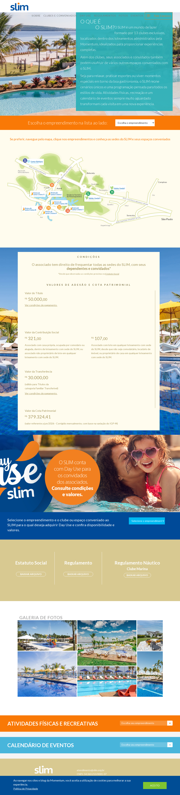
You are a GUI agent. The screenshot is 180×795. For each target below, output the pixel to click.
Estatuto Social (112, 274)
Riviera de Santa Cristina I (54, 193)
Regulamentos (105, 15)
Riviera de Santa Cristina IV (38, 193)
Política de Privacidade (25, 788)
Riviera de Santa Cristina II (48, 211)
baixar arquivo (31, 574)
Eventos (137, 15)
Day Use (85, 15)
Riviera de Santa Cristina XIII (59, 201)
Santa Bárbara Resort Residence (34, 161)
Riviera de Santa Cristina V (77, 207)
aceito (155, 785)
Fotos (123, 15)
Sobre (36, 15)
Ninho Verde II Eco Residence (92, 198)
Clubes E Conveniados (60, 15)
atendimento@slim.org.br (90, 770)
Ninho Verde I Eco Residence (117, 187)
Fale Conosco (162, 15)
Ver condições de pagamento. (41, 305)
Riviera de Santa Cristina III (29, 208)
